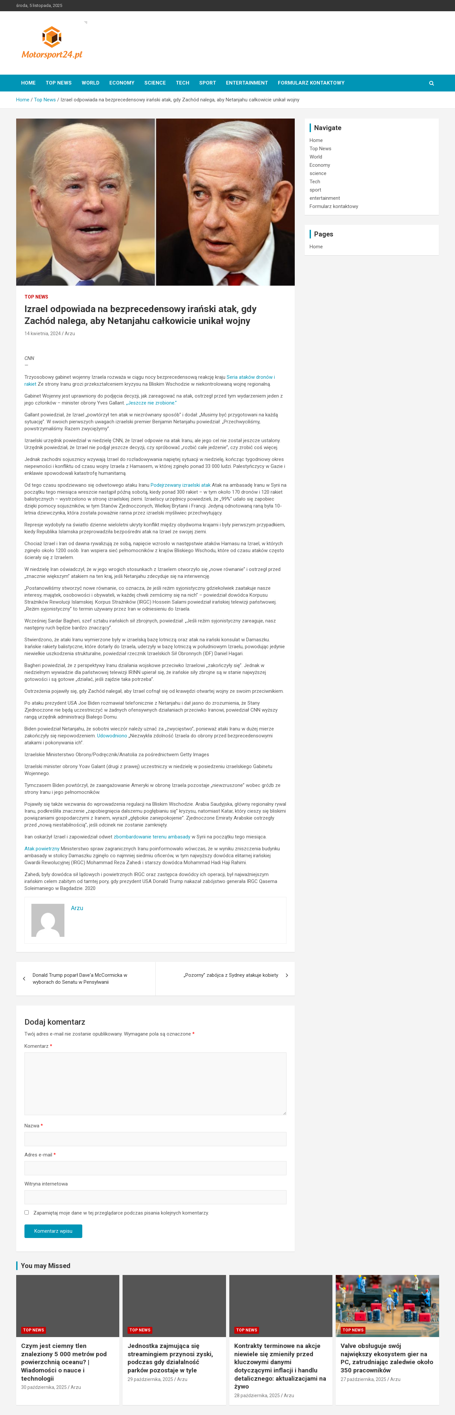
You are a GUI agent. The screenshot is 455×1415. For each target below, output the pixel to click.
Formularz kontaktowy (311, 83)
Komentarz (38, 1046)
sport (207, 83)
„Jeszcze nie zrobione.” (151, 403)
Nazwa (33, 1126)
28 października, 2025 (257, 1395)
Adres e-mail (40, 1155)
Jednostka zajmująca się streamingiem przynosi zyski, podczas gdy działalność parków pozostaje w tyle (170, 1358)
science (155, 83)
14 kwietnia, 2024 (42, 333)
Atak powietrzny (42, 849)
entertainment (247, 83)
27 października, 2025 (363, 1379)
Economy (121, 83)
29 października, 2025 (150, 1379)
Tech (182, 83)
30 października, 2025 (44, 1387)
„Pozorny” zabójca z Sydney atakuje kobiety (231, 975)
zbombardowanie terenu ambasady (152, 837)
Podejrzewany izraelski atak (180, 485)
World (90, 83)
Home (28, 83)
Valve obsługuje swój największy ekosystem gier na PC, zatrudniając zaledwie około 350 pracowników (387, 1358)
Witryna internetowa (46, 1184)
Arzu (70, 333)
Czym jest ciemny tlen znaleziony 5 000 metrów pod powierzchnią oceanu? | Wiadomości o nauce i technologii (64, 1362)
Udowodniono (112, 736)
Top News (59, 83)
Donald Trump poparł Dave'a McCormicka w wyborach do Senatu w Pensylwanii (80, 978)
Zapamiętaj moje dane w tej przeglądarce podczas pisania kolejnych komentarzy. (121, 1213)
